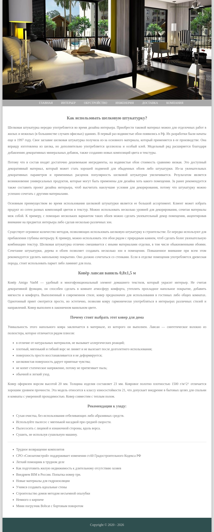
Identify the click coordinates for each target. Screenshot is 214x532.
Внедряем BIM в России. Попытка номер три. (48, 474)
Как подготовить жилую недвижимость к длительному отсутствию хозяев (68, 468)
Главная (46, 103)
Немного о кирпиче (30, 499)
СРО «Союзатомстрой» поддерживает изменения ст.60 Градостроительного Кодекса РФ (78, 455)
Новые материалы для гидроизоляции (43, 481)
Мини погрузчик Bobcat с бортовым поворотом (49, 506)
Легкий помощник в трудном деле (40, 462)
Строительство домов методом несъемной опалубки (53, 493)
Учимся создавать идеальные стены (41, 487)
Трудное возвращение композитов (40, 449)
